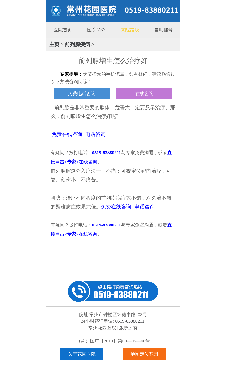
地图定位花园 (144, 354)
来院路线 (130, 29)
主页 (54, 44)
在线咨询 (144, 93)
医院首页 (63, 29)
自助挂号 (163, 29)
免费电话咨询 (82, 93)
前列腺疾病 (77, 44)
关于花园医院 (82, 354)
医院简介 (96, 29)
